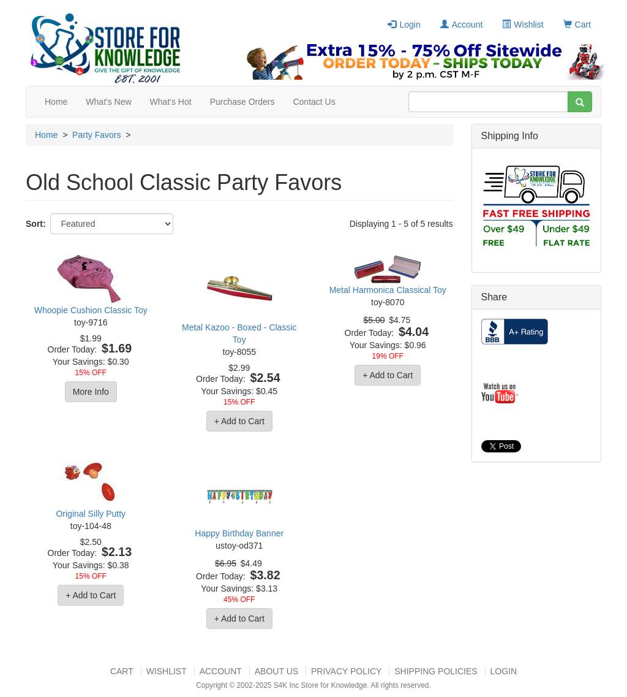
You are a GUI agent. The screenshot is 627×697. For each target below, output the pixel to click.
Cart (577, 24)
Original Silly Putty (91, 514)
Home (56, 102)
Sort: (36, 224)
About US (276, 671)
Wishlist (522, 24)
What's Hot (171, 102)
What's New (108, 102)
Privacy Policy (346, 671)
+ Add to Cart (239, 421)
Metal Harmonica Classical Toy (387, 290)
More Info (91, 392)
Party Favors (96, 135)
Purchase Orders (242, 102)
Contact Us (314, 102)
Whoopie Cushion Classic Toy (91, 310)
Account (461, 24)
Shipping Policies (435, 671)
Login (404, 24)
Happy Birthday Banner (239, 533)
